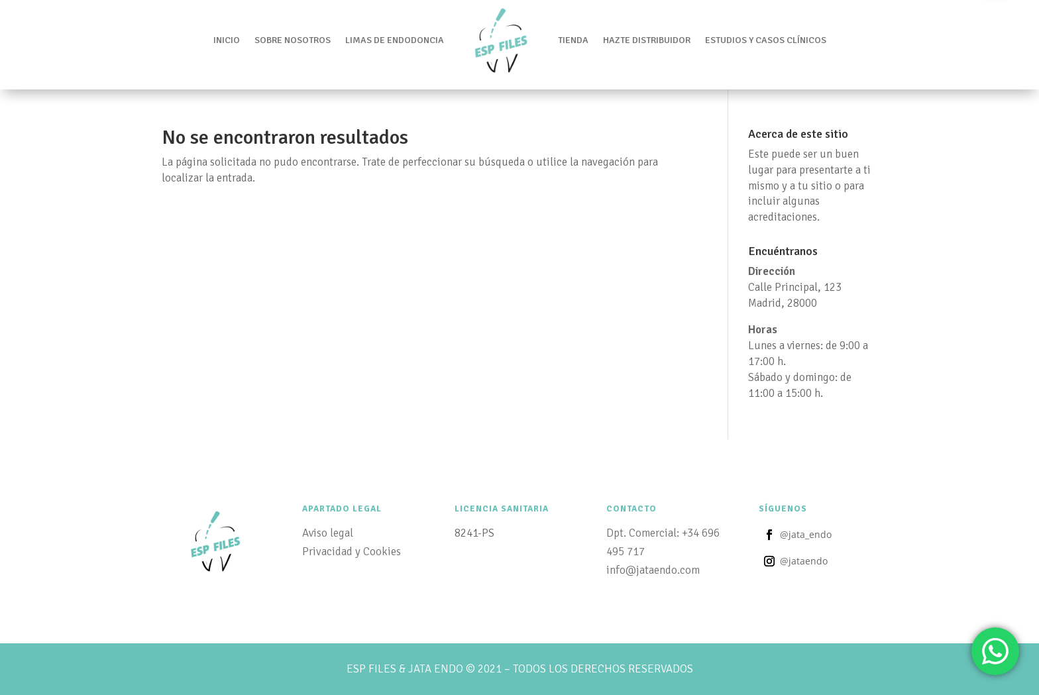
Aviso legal (327, 533)
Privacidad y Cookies (351, 552)
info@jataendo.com (653, 570)
